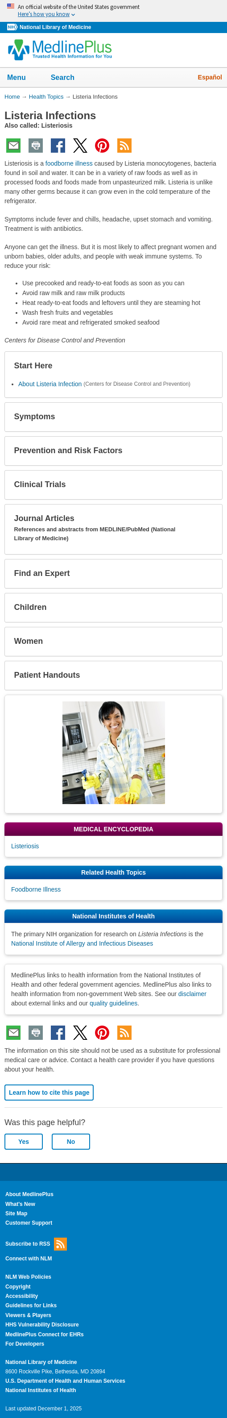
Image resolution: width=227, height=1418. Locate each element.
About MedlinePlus (29, 1194)
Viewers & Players (28, 1315)
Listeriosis (25, 846)
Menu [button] (22, 78)
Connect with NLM (28, 1258)
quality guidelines (113, 1003)
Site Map (16, 1213)
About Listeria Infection (50, 384)
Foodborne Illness (36, 889)
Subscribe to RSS (36, 1244)
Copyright (18, 1287)
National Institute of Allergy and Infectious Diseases (82, 943)
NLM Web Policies (28, 1277)
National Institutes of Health (40, 1390)
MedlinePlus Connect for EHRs (44, 1334)
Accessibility (21, 1296)
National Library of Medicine (55, 27)
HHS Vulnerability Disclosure (42, 1325)
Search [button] (68, 78)
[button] (208, 366)
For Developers (24, 1344)
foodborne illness (69, 163)
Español (210, 77)
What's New (20, 1204)
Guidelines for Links (31, 1305)
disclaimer (192, 993)
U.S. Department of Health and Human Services (65, 1381)
